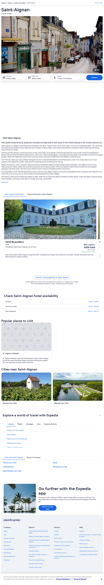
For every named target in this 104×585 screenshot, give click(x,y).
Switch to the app (47, 508)
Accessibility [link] (58, 549)
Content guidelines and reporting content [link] (64, 557)
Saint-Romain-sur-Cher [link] (12, 471)
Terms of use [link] (58, 538)
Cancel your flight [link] (84, 540)
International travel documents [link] (88, 551)
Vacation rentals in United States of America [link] (39, 541)
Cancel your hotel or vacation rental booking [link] (90, 535)
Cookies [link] (56, 535)
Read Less (4, 182)
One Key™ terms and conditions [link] (64, 542)
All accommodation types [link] (36, 560)
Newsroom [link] (7, 545)
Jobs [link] (5, 535)
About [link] (5, 531)
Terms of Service (80, 579)
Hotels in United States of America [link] (39, 536)
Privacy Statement (63, 579)
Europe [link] (3, 3)
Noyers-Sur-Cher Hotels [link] (15, 430)
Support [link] (81, 531)
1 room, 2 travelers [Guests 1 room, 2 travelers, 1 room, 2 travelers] (64, 78)
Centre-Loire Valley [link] (19, 3)
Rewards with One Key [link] (36, 564)
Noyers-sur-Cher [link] (10, 462)
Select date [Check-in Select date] (11, 78)
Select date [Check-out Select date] (36, 78)
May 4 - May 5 (94, 306)
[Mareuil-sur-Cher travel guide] (78, 389)
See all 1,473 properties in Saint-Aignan (52, 277)
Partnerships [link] (7, 542)
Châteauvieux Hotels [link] (14, 443)
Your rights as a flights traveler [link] (88, 554)
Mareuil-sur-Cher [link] (60, 466)
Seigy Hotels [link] (11, 435)
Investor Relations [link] (9, 549)
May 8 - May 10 (93, 311)
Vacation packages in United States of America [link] (39, 546)
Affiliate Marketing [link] (9, 556)
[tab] (14, 194)
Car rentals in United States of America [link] (38, 555)
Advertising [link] (7, 553)
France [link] (10, 3)
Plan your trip (99, 3)
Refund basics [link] (83, 544)
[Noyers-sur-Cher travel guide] (26, 389)
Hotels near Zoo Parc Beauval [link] (17, 439)
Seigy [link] (55, 462)
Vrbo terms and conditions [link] (62, 545)
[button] (52, 415)
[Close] (101, 579)
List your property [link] (9, 538)
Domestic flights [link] (34, 551)
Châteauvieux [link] (8, 466)
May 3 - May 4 (94, 301)
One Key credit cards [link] (35, 567)
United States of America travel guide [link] (38, 532)
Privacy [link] (56, 531)
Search (94, 77)
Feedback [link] (7, 560)
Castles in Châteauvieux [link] (15, 447)
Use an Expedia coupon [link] (86, 547)
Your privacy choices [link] (60, 553)
